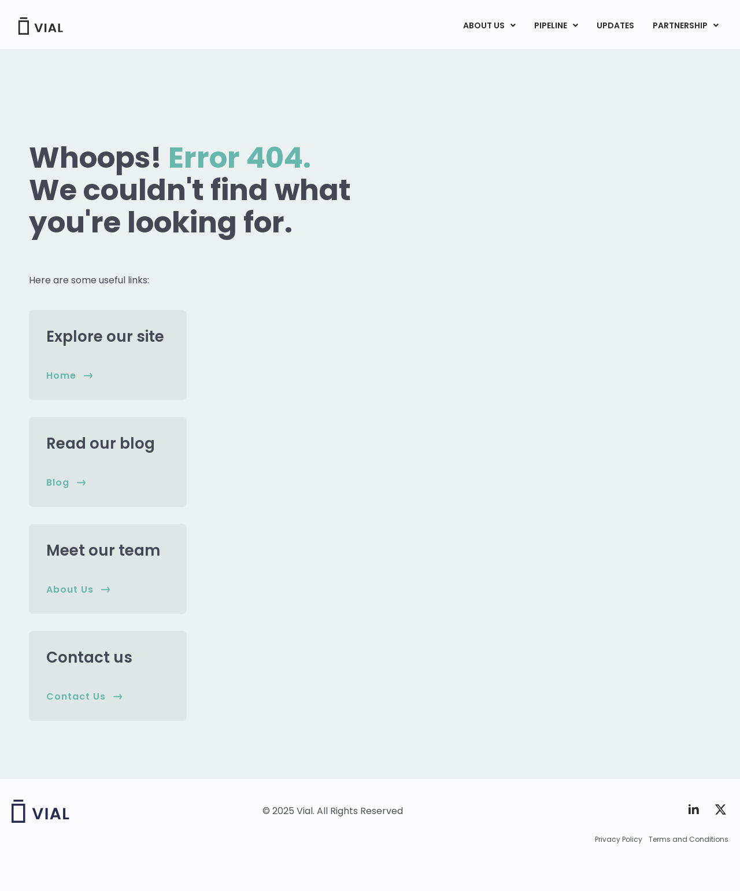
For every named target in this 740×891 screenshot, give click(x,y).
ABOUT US (489, 25)
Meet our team (103, 550)
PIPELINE (556, 25)
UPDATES (615, 25)
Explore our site (105, 336)
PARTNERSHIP (686, 25)
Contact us (89, 657)
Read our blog (100, 443)
